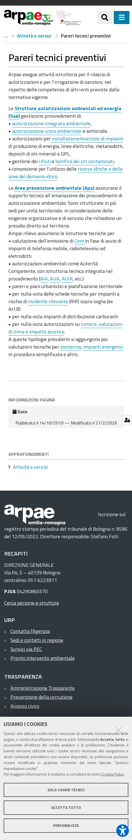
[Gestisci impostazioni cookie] (127, 420)
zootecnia (70, 347)
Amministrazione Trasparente (42, 688)
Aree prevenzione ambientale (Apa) (54, 188)
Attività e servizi (34, 36)
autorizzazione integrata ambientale (51, 123)
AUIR (67, 278)
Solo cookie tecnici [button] (66, 790)
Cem (79, 241)
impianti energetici (103, 347)
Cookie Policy (113, 774)
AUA (55, 278)
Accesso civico (24, 706)
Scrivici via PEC (26, 649)
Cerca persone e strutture (31, 603)
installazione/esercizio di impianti (87, 138)
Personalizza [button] (66, 825)
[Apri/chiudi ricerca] (104, 17)
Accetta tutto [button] (66, 807)
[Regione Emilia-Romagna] (89, 17)
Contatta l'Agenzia (30, 631)
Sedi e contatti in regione (36, 640)
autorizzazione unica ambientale (46, 131)
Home (6, 36)
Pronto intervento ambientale (42, 658)
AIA (44, 278)
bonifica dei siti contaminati (84, 161)
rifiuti (45, 161)
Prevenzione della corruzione (41, 697)
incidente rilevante (48, 301)
